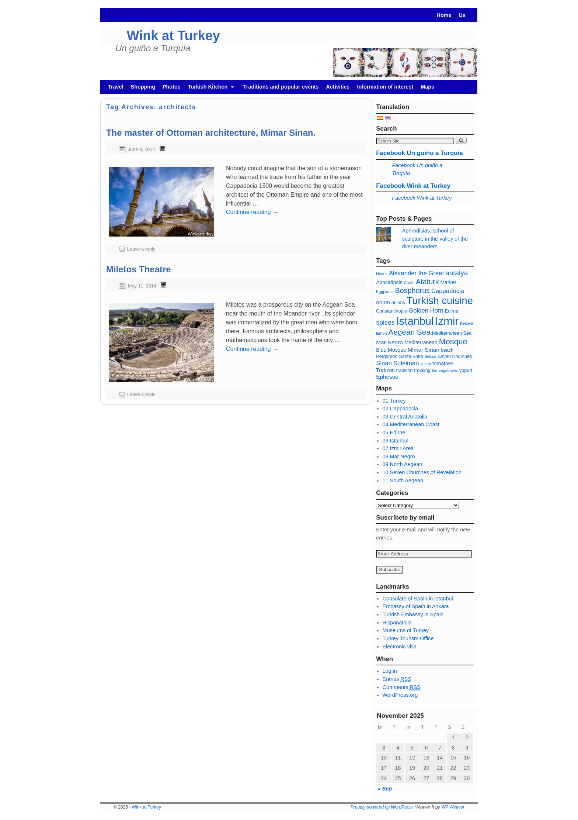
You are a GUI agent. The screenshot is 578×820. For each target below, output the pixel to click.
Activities (338, 87)
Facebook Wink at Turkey (413, 185)
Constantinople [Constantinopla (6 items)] (391, 311)
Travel (115, 87)
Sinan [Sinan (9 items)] (384, 363)
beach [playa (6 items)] (447, 350)
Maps (427, 87)
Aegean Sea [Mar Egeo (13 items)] (409, 332)
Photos (172, 87)
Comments (402, 687)
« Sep (385, 789)
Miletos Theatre (138, 269)
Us (462, 15)
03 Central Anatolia (405, 417)
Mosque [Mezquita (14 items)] (453, 341)
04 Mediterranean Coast (411, 424)
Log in (390, 671)
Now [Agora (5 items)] (380, 274)
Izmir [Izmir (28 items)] (447, 321)
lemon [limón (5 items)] (381, 333)
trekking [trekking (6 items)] (422, 370)
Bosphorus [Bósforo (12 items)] (412, 290)
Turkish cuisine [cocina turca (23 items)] (440, 300)
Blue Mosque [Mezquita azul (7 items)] (391, 350)
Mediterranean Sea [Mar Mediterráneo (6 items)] (451, 333)
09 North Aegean (402, 464)
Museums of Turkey (406, 630)
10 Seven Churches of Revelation (422, 472)
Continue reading (252, 212)
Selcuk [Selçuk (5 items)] (430, 356)
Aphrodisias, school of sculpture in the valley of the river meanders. (435, 238)
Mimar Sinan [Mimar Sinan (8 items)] (423, 350)
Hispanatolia (397, 623)
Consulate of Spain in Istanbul (418, 599)
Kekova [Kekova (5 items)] (466, 323)
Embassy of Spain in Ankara (416, 606)
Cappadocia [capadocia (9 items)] (447, 290)
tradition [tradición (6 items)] (404, 370)
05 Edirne (394, 432)
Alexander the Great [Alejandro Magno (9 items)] (416, 273)
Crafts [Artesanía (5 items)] (409, 282)
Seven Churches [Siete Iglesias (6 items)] (455, 356)
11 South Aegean (403, 480)
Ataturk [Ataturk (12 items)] (427, 282)
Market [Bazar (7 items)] (448, 282)
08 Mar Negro (399, 456)
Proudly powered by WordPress (382, 807)
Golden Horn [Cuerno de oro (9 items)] (425, 310)
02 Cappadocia (400, 408)
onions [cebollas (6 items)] (398, 302)
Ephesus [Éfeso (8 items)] (387, 376)
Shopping (143, 87)
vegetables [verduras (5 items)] (448, 370)
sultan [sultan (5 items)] (426, 364)
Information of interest (385, 87)
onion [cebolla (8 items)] (383, 302)
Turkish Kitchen (209, 89)
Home (444, 15)
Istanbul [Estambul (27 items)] (415, 321)
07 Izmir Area (398, 448)
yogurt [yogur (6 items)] (465, 370)
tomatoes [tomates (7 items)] (442, 363)
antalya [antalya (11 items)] (456, 273)
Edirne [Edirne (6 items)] (451, 311)
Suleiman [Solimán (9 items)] (406, 363)
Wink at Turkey (173, 35)
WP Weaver (452, 807)
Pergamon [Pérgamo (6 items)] (386, 356)
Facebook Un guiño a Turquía (419, 152)
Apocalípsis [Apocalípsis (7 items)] (389, 282)
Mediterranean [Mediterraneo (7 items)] (421, 342)
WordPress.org (400, 695)
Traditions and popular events (281, 87)
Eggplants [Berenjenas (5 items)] (384, 291)
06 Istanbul (395, 441)
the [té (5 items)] (435, 370)
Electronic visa (400, 647)
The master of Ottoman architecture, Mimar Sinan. (211, 133)
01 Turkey (394, 401)
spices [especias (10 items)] (385, 322)
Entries (397, 679)
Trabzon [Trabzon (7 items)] (386, 370)
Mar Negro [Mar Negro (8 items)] (389, 342)
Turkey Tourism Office (408, 638)
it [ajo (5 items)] (386, 274)
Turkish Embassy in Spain (413, 614)
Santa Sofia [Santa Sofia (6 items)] (411, 356)
